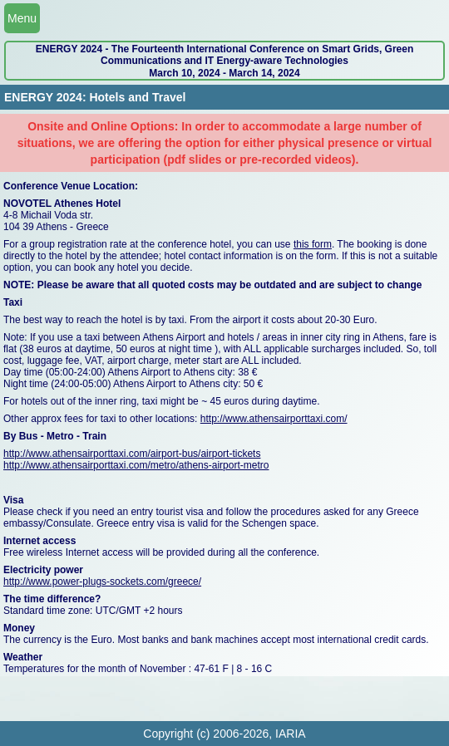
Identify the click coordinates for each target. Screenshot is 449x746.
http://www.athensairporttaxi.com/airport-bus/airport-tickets (131, 453)
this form (313, 244)
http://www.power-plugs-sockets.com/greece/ (102, 581)
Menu (22, 18)
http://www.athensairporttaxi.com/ (274, 419)
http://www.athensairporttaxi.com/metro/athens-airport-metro (136, 465)
